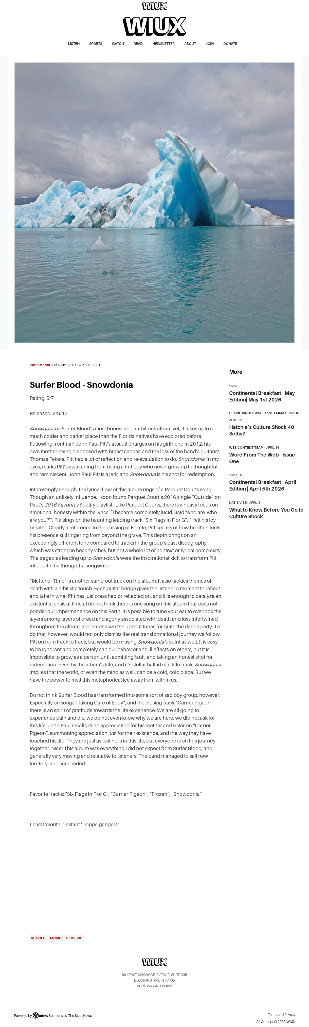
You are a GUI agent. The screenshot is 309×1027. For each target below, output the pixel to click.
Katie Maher (40, 365)
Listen (74, 44)
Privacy (289, 1015)
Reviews (74, 938)
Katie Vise (238, 502)
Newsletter (163, 44)
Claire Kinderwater (247, 413)
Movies (38, 938)
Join (210, 44)
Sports (95, 44)
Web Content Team (246, 447)
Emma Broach (286, 413)
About (190, 44)
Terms (272, 1015)
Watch (118, 44)
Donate (230, 44)
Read (138, 44)
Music (56, 938)
